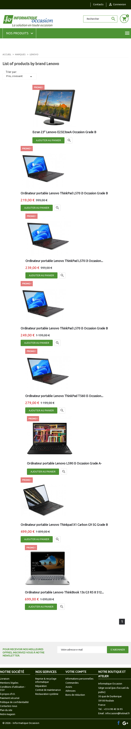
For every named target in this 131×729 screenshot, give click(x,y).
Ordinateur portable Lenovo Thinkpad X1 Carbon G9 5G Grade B (64, 524)
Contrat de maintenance (48, 690)
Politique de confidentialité (14, 702)
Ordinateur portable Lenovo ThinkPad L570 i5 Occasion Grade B (64, 328)
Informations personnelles (79, 678)
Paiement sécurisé (9, 698)
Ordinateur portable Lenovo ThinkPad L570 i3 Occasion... (64, 260)
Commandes (72, 682)
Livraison (4, 678)
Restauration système (46, 694)
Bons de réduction (75, 694)
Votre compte (76, 671)
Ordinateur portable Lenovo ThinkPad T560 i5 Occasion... (64, 396)
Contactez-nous (8, 706)
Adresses (71, 690)
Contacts (98, 4)
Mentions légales (9, 682)
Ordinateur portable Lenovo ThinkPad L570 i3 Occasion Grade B (64, 193)
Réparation (41, 686)
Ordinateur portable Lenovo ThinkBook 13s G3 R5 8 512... (64, 592)
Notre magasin (7, 714)
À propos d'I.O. (7, 694)
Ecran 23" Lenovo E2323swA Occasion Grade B (64, 132)
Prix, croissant (19, 77)
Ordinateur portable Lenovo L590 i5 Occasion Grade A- (64, 463)
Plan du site (6, 710)
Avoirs (69, 687)
